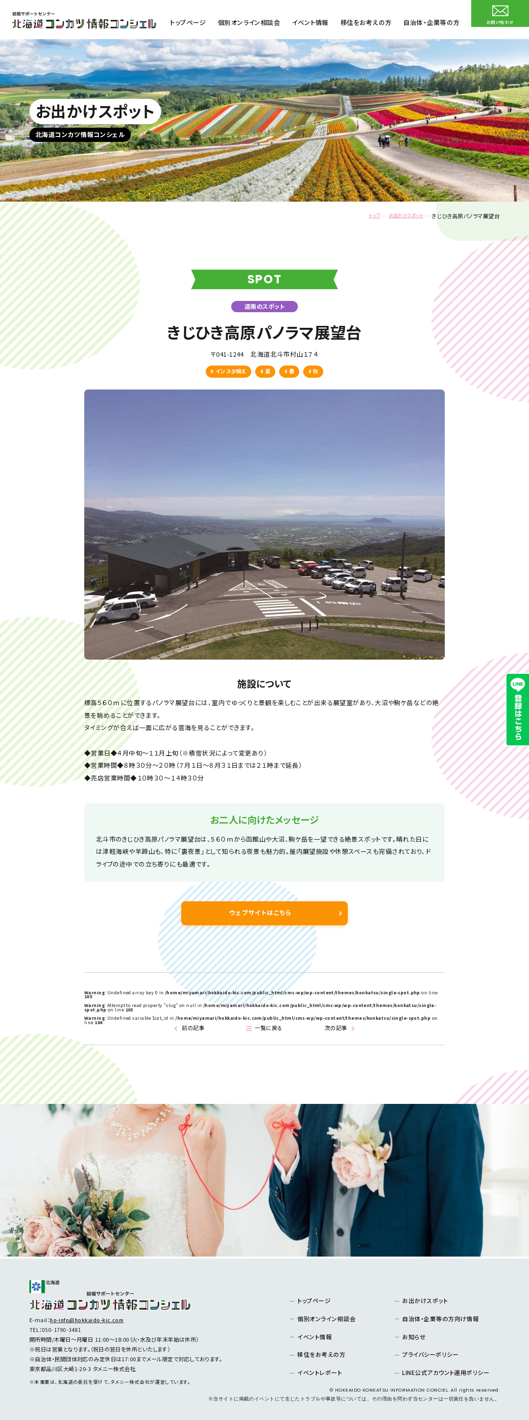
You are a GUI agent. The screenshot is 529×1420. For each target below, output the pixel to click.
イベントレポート (317, 1371)
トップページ (312, 1301)
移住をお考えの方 (319, 1354)
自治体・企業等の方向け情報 (437, 1319)
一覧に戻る (270, 1029)
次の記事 (336, 1029)
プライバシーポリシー (427, 1354)
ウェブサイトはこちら (261, 913)
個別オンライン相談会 (323, 1319)
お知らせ (412, 1336)
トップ (359, 216)
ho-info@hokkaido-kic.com (88, 1321)
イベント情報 (312, 1336)
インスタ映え (231, 371)
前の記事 (192, 1029)
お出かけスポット (399, 216)
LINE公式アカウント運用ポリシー (441, 1371)
